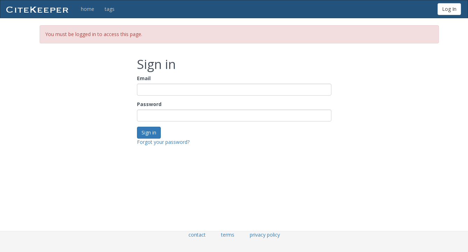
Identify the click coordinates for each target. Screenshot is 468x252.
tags (110, 9)
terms (227, 234)
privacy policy (265, 234)
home (87, 9)
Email (144, 78)
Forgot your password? (163, 142)
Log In (449, 9)
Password (149, 104)
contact (197, 234)
